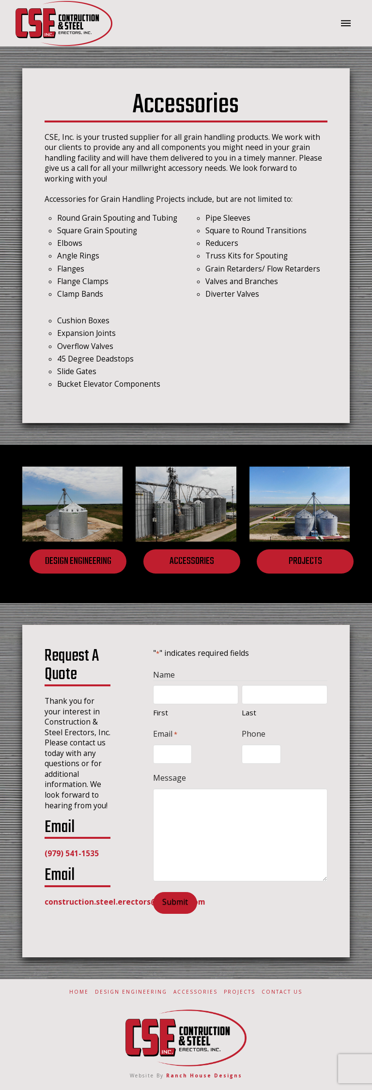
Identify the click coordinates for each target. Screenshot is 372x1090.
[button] (345, 23)
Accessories (195, 992)
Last (249, 712)
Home (79, 992)
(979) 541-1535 (72, 853)
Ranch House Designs (204, 1075)
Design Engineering (131, 992)
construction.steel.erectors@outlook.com (125, 902)
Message (169, 777)
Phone (253, 733)
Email (165, 734)
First (160, 712)
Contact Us (282, 992)
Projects (239, 992)
